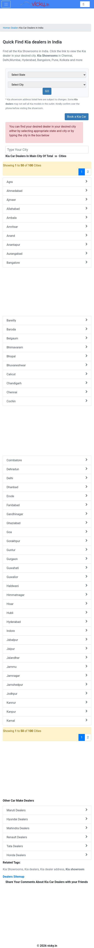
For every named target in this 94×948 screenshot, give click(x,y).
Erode (47, 496)
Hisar (47, 604)
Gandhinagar (47, 514)
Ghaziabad (47, 523)
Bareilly (47, 320)
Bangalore (47, 262)
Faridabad (47, 505)
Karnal (47, 720)
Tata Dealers (47, 846)
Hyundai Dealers (47, 819)
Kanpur (47, 711)
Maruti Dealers (47, 810)
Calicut (47, 374)
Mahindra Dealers (47, 828)
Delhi (47, 478)
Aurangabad (47, 253)
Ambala (47, 218)
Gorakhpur (47, 541)
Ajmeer (47, 200)
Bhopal (47, 356)
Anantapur (47, 244)
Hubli (47, 613)
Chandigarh (47, 383)
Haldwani (47, 586)
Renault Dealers (47, 837)
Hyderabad (47, 622)
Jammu (47, 667)
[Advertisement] (47, 431)
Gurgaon (47, 559)
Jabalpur (47, 640)
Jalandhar (47, 658)
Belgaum (47, 338)
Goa (47, 532)
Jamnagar (47, 676)
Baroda (47, 329)
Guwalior (47, 577)
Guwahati (47, 568)
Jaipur (47, 649)
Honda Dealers (47, 855)
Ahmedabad (47, 191)
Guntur (47, 550)
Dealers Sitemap (13, 876)
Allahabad (47, 209)
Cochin (47, 401)
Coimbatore (47, 460)
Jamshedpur (47, 684)
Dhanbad (47, 487)
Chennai (47, 392)
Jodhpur (47, 693)
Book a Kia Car (76, 116)
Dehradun (47, 469)
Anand (47, 236)
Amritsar (47, 227)
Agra (47, 182)
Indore (47, 631)
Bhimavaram (47, 347)
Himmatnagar (47, 595)
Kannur (47, 702)
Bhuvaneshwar (47, 365)
